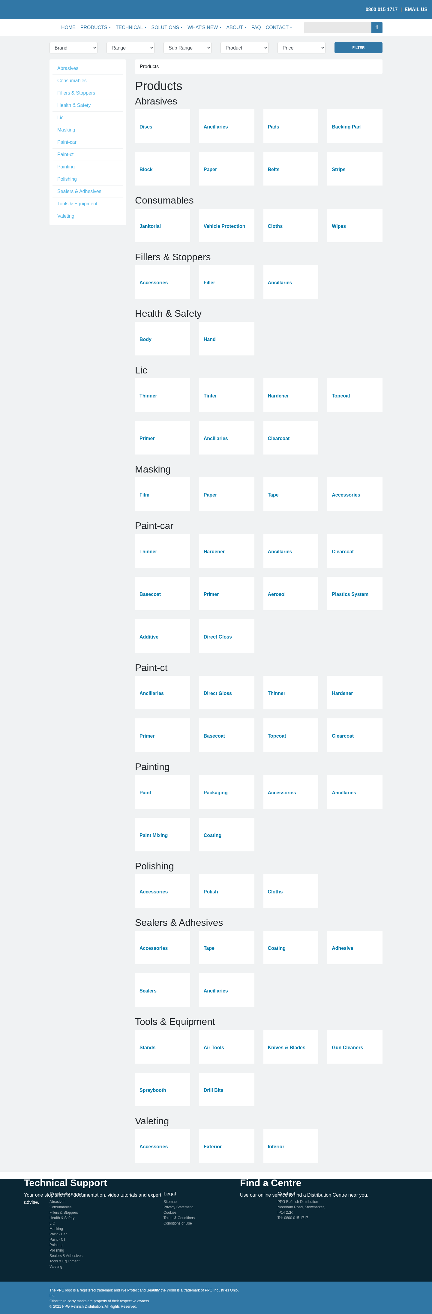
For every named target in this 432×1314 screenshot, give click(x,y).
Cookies (170, 1212)
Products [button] (93, 27)
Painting (66, 166)
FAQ (256, 27)
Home (69, 27)
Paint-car (66, 142)
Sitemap (170, 1202)
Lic (60, 117)
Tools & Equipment (77, 203)
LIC (52, 1223)
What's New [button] (203, 27)
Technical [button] (129, 27)
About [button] (234, 27)
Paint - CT (58, 1239)
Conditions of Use (178, 1223)
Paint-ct (65, 154)
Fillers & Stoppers (76, 92)
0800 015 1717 (382, 9)
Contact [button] (277, 27)
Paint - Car (58, 1234)
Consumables (72, 80)
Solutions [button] (165, 27)
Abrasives (67, 68)
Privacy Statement (178, 1207)
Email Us (416, 9)
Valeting (65, 216)
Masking (66, 129)
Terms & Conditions (179, 1218)
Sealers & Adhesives (79, 191)
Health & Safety (74, 105)
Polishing (67, 179)
